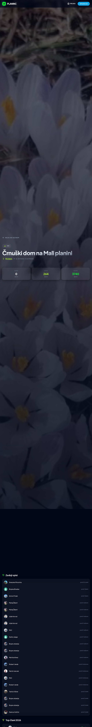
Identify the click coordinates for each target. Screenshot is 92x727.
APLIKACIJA (84, 4)
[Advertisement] (46, 523)
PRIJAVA (71, 4)
